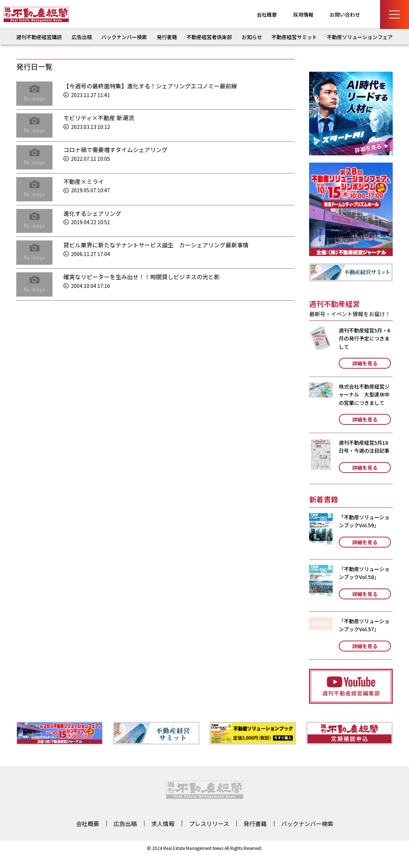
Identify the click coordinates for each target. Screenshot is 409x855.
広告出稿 (82, 37)
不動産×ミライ (83, 181)
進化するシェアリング (92, 213)
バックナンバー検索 (124, 37)
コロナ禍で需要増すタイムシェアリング (115, 149)
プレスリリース (209, 823)
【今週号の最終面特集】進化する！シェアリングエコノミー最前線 (150, 85)
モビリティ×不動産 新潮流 (98, 117)
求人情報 (162, 823)
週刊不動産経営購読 (39, 37)
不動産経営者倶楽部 (209, 37)
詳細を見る (365, 363)
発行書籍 (167, 37)
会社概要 (267, 14)
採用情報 (303, 14)
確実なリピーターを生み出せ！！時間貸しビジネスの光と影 (141, 276)
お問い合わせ (345, 14)
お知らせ (252, 37)
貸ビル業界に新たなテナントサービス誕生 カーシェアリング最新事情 (156, 244)
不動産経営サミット (294, 37)
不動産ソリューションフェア (360, 37)
